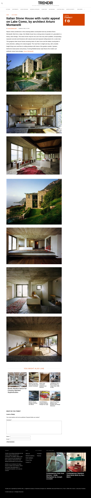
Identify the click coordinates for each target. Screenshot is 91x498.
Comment (9, 420)
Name (8, 436)
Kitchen (8, 9)
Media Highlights (29, 457)
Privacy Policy (29, 460)
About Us (28, 453)
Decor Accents (71, 9)
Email (8, 439)
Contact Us (28, 462)
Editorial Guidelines (30, 455)
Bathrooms (52, 9)
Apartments (15, 9)
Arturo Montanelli (28, 51)
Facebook (38, 453)
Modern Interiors (35, 9)
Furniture (44, 9)
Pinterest (38, 455)
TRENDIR (45, 2)
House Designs (24, 9)
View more (80, 9)
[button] (34, 73)
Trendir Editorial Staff (12, 28)
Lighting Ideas (61, 9)
